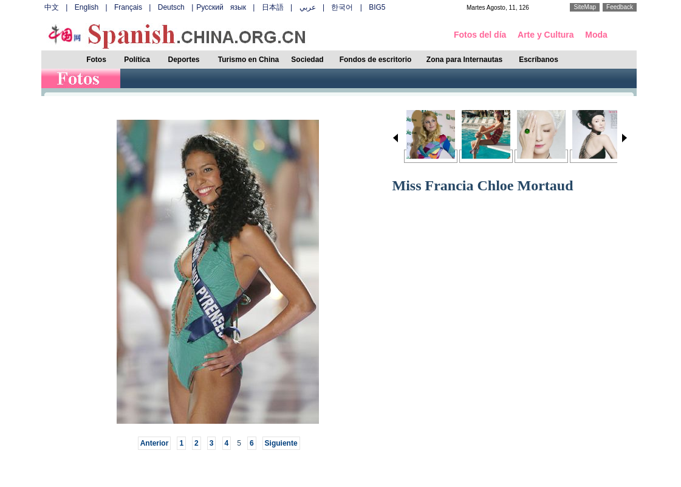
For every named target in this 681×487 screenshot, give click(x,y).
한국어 (342, 7)
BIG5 (377, 7)
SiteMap (584, 7)
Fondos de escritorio (376, 59)
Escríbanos (538, 59)
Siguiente (281, 443)
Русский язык (221, 7)
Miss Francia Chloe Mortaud (482, 185)
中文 (51, 7)
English (86, 7)
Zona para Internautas (464, 59)
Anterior (154, 443)
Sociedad (307, 59)
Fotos (96, 59)
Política (137, 59)
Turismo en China (248, 59)
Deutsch (171, 7)
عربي (307, 7)
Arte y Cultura (546, 35)
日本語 (273, 7)
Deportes (183, 59)
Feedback (619, 7)
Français (128, 7)
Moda (596, 35)
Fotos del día (480, 35)
